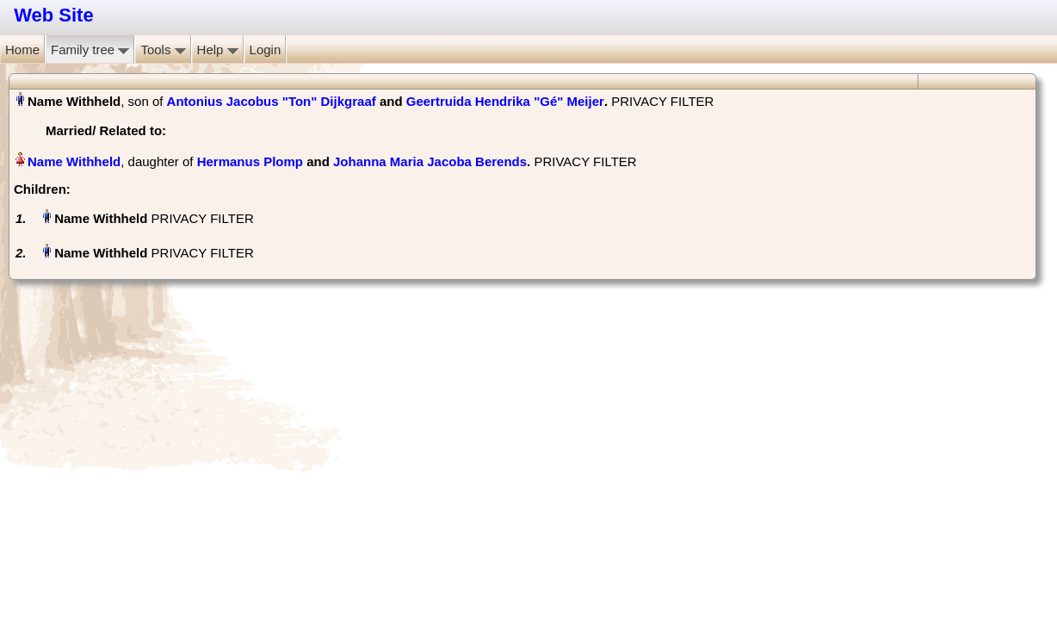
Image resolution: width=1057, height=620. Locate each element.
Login (265, 49)
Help (217, 49)
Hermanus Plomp (250, 161)
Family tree (90, 49)
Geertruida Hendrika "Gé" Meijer (505, 101)
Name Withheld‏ (74, 161)
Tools (162, 49)
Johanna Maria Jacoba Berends (430, 161)
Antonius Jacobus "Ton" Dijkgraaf (271, 101)
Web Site (54, 15)
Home (22, 49)
